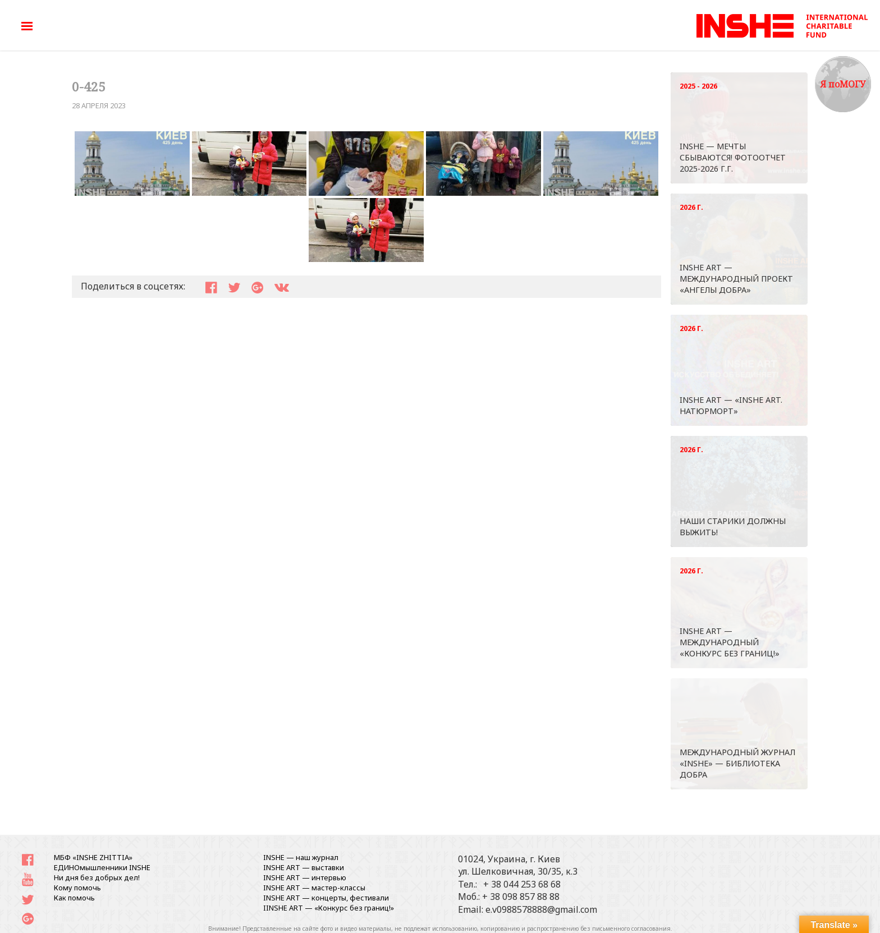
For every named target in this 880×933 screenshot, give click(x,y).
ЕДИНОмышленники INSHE (102, 867)
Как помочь (74, 898)
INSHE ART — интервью (304, 877)
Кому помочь (77, 888)
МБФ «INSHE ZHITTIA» (93, 857)
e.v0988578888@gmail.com (541, 909)
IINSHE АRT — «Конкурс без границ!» (328, 908)
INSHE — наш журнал (300, 857)
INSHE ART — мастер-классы (314, 888)
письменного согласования (631, 928)
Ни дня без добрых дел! (97, 877)
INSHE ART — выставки (303, 867)
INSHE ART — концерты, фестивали (326, 898)
